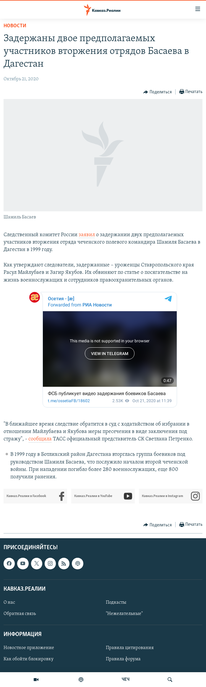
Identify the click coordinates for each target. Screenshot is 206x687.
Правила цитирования (130, 648)
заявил (87, 235)
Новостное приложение (29, 648)
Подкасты (116, 602)
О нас (9, 602)
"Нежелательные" (124, 613)
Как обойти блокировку (28, 659)
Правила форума (123, 659)
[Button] (157, 92)
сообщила (40, 439)
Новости (15, 26)
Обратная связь (20, 613)
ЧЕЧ (125, 679)
